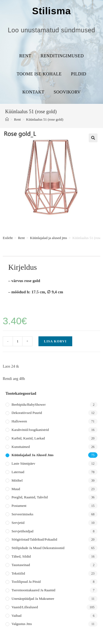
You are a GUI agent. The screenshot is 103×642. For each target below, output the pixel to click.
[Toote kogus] (18, 341)
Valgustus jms (22, 624)
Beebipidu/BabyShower (29, 404)
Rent (25, 55)
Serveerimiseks (22, 514)
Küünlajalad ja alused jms (48, 238)
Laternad (18, 472)
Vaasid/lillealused (25, 607)
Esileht (8, 238)
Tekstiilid (18, 573)
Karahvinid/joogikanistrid (30, 430)
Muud (16, 489)
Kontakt (33, 92)
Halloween (19, 421)
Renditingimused (62, 55)
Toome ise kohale (39, 74)
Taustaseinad (21, 565)
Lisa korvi (55, 341)
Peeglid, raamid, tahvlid (30, 497)
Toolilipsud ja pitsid (26, 581)
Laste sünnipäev (23, 463)
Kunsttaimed (21, 447)
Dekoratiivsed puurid (27, 413)
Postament (19, 506)
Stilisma (51, 10)
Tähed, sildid (21, 556)
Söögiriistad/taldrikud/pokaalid (34, 539)
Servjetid (18, 523)
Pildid (78, 74)
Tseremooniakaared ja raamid (33, 590)
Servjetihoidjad (22, 531)
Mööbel (17, 480)
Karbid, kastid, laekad (28, 438)
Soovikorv (67, 92)
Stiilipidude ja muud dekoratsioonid (38, 548)
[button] (93, 137)
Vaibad (16, 615)
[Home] (7, 119)
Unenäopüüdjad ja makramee (33, 598)
